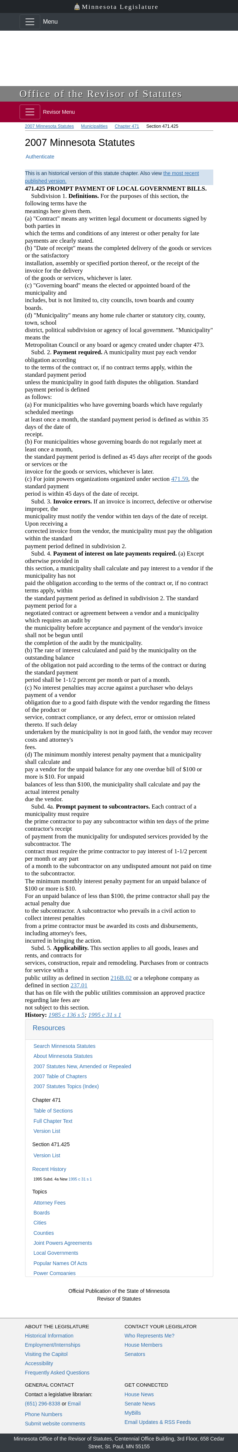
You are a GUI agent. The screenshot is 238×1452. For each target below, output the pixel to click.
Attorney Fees (50, 1203)
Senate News (140, 1404)
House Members (144, 1345)
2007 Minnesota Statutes (49, 126)
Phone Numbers (43, 1414)
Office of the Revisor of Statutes (101, 93)
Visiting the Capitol (46, 1354)
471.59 (179, 478)
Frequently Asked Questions (57, 1373)
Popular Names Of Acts (60, 1263)
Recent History (49, 1169)
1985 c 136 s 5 (66, 1014)
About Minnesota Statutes (63, 1056)
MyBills (133, 1413)
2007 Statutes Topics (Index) (66, 1086)
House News (139, 1394)
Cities (40, 1223)
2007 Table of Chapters (60, 1076)
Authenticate (40, 157)
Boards (42, 1213)
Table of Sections (53, 1111)
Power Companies (55, 1273)
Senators (135, 1354)
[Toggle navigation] (30, 21)
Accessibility (39, 1363)
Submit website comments (55, 1424)
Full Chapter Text (53, 1121)
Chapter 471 (127, 126)
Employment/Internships (52, 1345)
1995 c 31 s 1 (80, 1179)
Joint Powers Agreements (63, 1243)
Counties (44, 1233)
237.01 (78, 985)
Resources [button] (49, 1028)
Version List (47, 1131)
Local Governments (56, 1253)
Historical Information (49, 1336)
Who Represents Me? (150, 1336)
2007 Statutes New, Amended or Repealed (82, 1066)
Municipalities (94, 126)
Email (74, 1404)
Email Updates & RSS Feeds (158, 1422)
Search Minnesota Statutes (65, 1046)
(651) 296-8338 (43, 1404)
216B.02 (121, 977)
